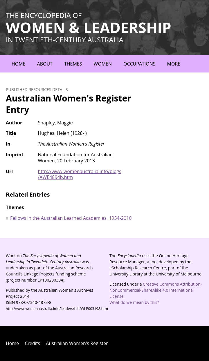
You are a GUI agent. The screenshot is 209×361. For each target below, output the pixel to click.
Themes (73, 64)
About (45, 64)
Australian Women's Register (77, 343)
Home (19, 64)
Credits (32, 343)
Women (102, 64)
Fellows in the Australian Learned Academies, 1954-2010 (70, 218)
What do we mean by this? (134, 302)
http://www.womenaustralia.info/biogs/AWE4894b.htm (79, 174)
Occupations (139, 64)
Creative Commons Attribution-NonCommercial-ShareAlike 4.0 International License (155, 290)
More (174, 64)
